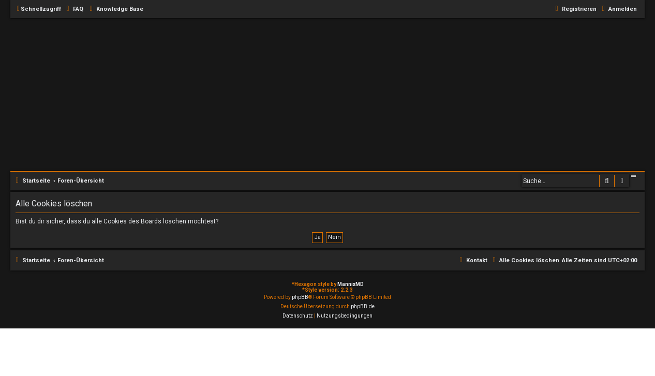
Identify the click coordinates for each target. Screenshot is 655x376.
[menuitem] (73, 9)
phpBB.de (363, 306)
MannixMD (350, 284)
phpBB (300, 297)
